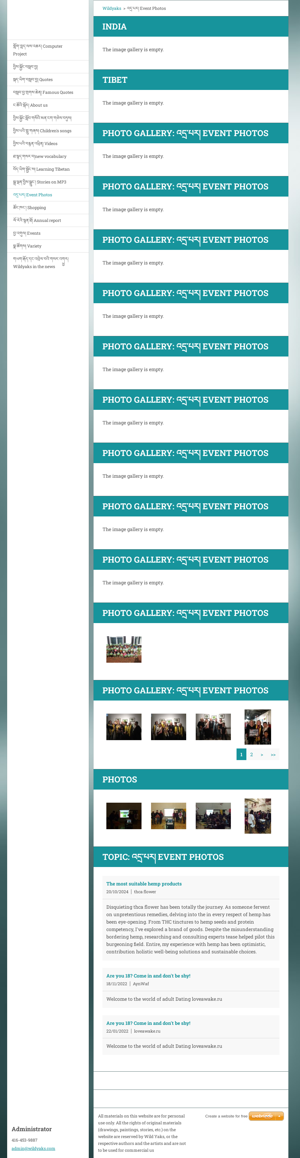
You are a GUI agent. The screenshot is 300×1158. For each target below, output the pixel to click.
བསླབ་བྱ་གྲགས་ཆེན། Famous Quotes (43, 92)
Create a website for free (226, 1116)
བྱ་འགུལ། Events (27, 233)
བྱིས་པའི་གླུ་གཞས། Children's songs (42, 130)
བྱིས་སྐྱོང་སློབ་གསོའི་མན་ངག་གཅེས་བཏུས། (42, 118)
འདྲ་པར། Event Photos (32, 194)
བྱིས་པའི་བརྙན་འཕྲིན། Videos (35, 143)
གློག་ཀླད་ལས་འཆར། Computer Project (38, 50)
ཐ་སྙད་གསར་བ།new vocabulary (39, 156)
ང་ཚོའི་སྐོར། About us (30, 105)
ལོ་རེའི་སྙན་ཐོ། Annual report (37, 220)
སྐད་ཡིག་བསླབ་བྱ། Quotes (33, 79)
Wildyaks (111, 8)
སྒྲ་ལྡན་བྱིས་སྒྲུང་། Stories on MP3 (39, 182)
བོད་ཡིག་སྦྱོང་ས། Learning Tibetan (41, 169)
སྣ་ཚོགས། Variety (27, 246)
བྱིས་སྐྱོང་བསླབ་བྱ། (25, 66)
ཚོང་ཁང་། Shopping (29, 207)
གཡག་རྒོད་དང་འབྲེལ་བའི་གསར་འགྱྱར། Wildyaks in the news (41, 262)
